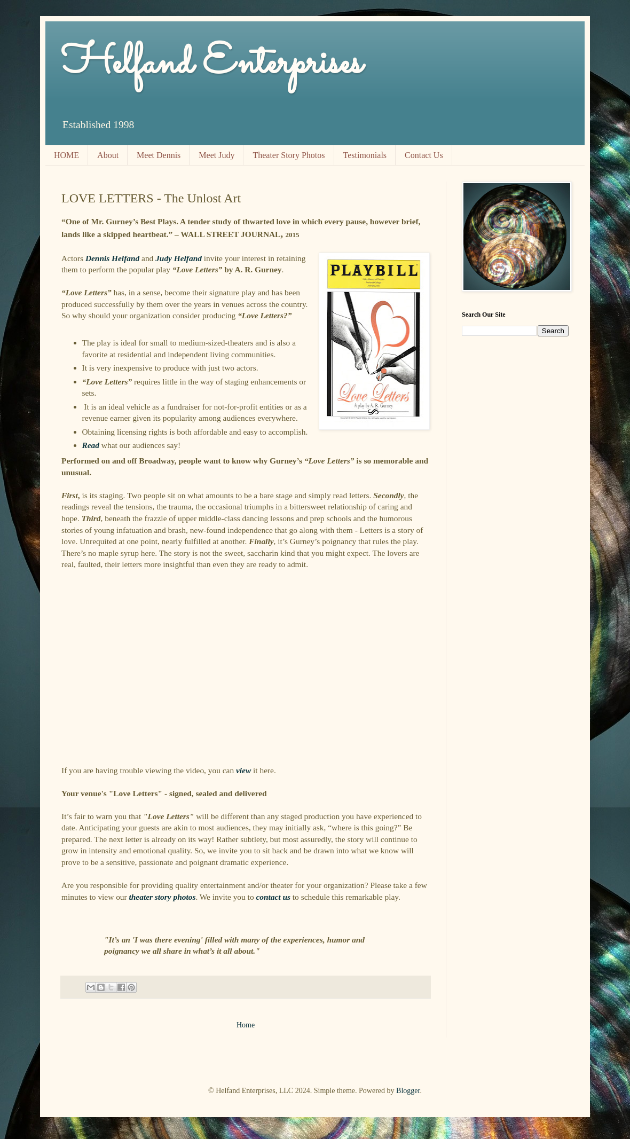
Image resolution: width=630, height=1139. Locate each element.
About (108, 155)
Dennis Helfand (112, 258)
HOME (66, 155)
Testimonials (365, 155)
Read (91, 445)
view (243, 770)
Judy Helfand (178, 258)
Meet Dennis (158, 155)
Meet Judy (216, 155)
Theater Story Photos (289, 155)
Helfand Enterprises (211, 64)
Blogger (408, 1091)
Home (246, 1025)
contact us (273, 896)
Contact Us (424, 155)
